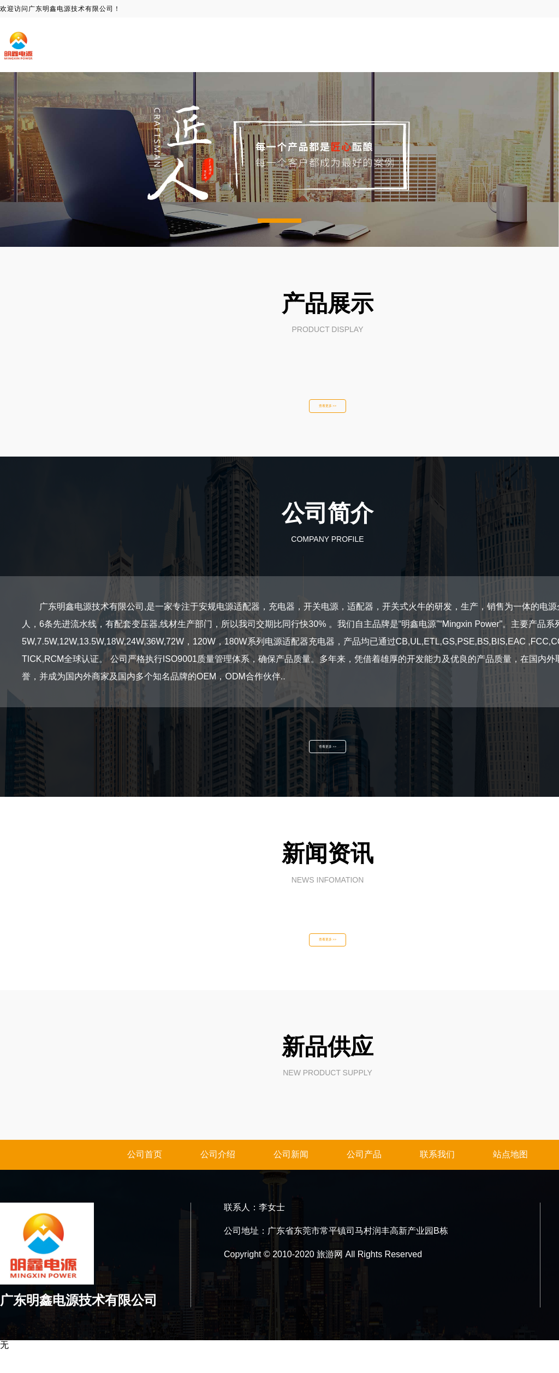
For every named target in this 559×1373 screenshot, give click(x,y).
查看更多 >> (327, 409)
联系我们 (437, 1177)
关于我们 (434, 44)
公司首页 (144, 1177)
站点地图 (510, 1177)
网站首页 (366, 44)
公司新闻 (290, 1177)
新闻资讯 (502, 44)
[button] (279, 220)
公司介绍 (217, 1177)
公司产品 (364, 1177)
